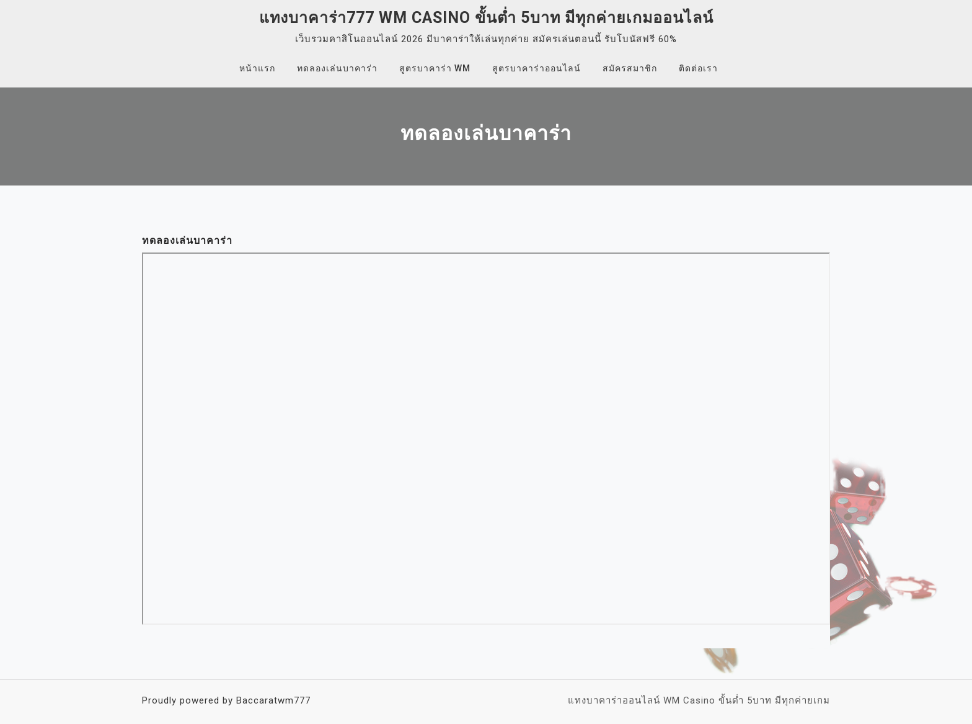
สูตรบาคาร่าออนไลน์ (536, 68)
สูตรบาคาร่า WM (435, 68)
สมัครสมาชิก (630, 68)
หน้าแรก (257, 68)
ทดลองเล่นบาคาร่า (337, 68)
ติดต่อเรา (698, 68)
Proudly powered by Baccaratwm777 (226, 700)
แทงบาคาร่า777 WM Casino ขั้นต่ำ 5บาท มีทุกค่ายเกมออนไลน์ (486, 18)
